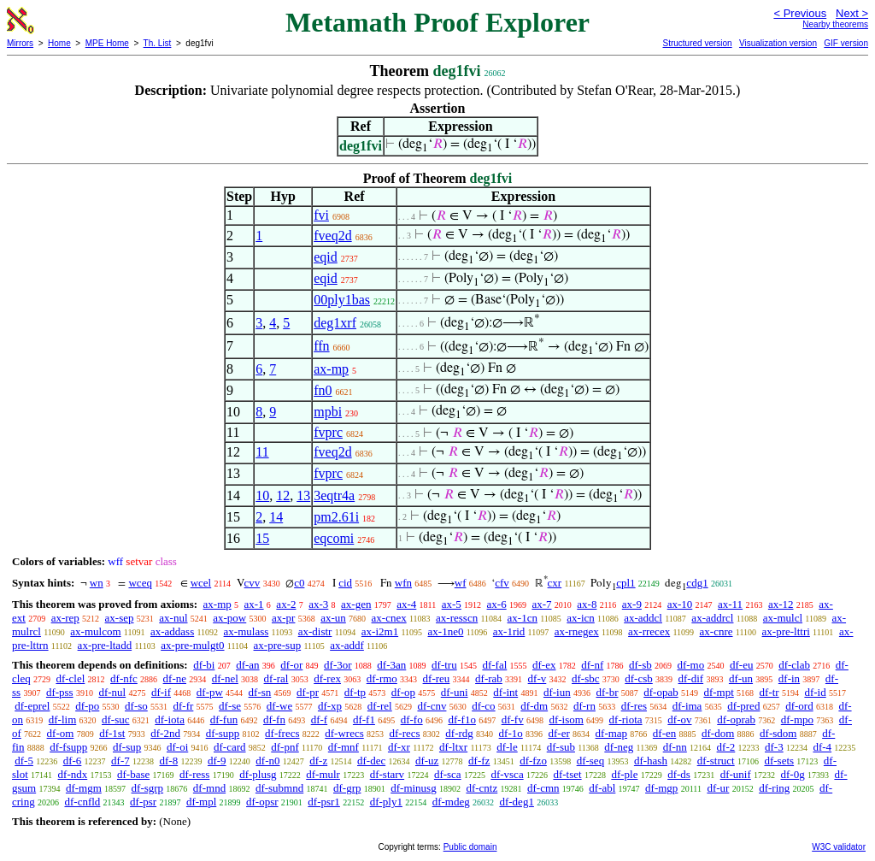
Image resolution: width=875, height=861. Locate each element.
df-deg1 (516, 801)
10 (262, 495)
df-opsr (262, 801)
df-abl (602, 787)
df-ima (687, 705)
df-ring (774, 787)
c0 (299, 582)
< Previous (799, 13)
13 (303, 495)
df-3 (774, 746)
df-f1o (462, 719)
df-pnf (285, 746)
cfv (502, 582)
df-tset (567, 774)
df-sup (127, 746)
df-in (789, 678)
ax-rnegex (577, 631)
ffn (321, 346)
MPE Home (107, 43)
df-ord (799, 705)
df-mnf (343, 746)
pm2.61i (336, 517)
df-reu (436, 678)
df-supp (223, 733)
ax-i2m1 (379, 631)
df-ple (624, 774)
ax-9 (632, 604)
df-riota (626, 719)
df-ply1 (386, 801)
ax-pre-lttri (786, 631)
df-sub (561, 746)
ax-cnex (389, 617)
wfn (403, 582)
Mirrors (20, 43)
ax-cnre (716, 631)
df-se (230, 705)
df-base (133, 774)
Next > (852, 13)
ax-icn (580, 617)
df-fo (412, 719)
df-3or (338, 664)
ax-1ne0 (446, 631)
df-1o (511, 733)
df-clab (794, 664)
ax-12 (781, 604)
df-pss (59, 692)
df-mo (690, 664)
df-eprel (32, 705)
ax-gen (356, 604)
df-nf (592, 664)
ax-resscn (457, 617)
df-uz (426, 760)
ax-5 (451, 604)
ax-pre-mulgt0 (192, 645)
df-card (230, 746)
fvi (321, 215)
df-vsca (506, 774)
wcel (201, 582)
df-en (664, 733)
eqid (326, 257)
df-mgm (84, 787)
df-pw (210, 692)
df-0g (793, 774)
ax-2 (286, 604)
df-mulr (323, 774)
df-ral (276, 678)
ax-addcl (643, 617)
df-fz (479, 760)
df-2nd (165, 733)
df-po (87, 705)
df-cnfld (82, 801)
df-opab (660, 692)
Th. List (158, 43)
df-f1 (364, 719)
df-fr (183, 705)
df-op (403, 692)
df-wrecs (344, 733)
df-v (537, 678)
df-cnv (431, 705)
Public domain (470, 847)
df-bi (203, 664)
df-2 (726, 746)
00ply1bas (342, 299)
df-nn (675, 746)
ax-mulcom (95, 631)
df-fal (494, 664)
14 (276, 517)
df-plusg (257, 774)
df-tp (355, 692)
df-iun (557, 692)
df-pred (743, 705)
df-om (60, 733)
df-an (247, 664)
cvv (252, 582)
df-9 (217, 760)
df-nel (225, 678)
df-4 (822, 746)
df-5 (24, 760)
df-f (319, 719)
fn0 (323, 390)
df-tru (444, 664)
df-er (559, 733)
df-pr (308, 692)
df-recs (405, 733)
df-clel (70, 678)
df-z (318, 760)
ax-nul (173, 617)
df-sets (779, 760)
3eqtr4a (334, 495)
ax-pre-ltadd (105, 645)
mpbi (328, 411)
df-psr (143, 801)
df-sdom (778, 733)
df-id (814, 692)
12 (283, 495)
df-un (741, 678)
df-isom (566, 719)
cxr (555, 582)
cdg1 (697, 582)
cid (345, 582)
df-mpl (201, 801)
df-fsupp (68, 746)
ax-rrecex (649, 631)
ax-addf (347, 645)
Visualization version (778, 43)
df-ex (543, 664)
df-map (612, 733)
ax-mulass (246, 631)
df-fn (274, 719)
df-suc (116, 719)
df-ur (718, 787)
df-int (505, 692)
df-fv (513, 719)
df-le (507, 746)
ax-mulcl (782, 617)
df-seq (591, 760)
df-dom (718, 733)
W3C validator (839, 847)
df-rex (327, 678)
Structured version (696, 43)
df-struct (716, 760)
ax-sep (119, 617)
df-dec (371, 760)
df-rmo (382, 678)
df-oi (177, 746)
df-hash (650, 760)
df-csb (639, 678)
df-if (161, 692)
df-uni (454, 692)
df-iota (170, 719)
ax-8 (586, 604)
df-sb (640, 664)
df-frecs (282, 733)
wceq (139, 582)
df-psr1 (324, 801)
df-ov (679, 719)
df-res (634, 705)
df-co (483, 705)
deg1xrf (335, 323)
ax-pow (229, 617)
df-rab (488, 678)
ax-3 (318, 604)
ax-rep (65, 617)
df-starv (387, 774)
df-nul (112, 692)
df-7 (120, 760)
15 (262, 538)
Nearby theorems (835, 24)
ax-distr (315, 631)
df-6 (72, 760)
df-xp (330, 705)
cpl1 (625, 582)
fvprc (328, 432)
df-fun (224, 719)
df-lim (63, 719)
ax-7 (541, 604)
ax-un (333, 617)
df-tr (769, 692)
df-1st (112, 733)
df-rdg (459, 733)
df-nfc (124, 678)
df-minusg (413, 787)
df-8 (169, 760)
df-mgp (661, 787)
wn (96, 582)
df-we (279, 705)
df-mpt (718, 692)
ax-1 (254, 604)
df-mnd (209, 787)
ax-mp (331, 369)
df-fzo (533, 760)
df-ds (678, 774)
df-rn (584, 705)
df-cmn (543, 787)
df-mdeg (451, 801)
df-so (136, 705)
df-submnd (279, 787)
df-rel (379, 705)
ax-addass (172, 631)
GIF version (846, 43)
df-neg (618, 746)
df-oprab (736, 719)
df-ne (174, 678)
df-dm (534, 705)
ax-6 (497, 604)
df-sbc (586, 678)
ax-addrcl (712, 617)
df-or (291, 664)
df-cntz (481, 787)
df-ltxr (453, 746)
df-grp (347, 787)
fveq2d (332, 235)
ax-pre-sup (278, 645)
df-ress (194, 774)
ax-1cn (522, 617)
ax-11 (730, 604)
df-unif (735, 774)
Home (59, 43)
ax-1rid (509, 631)
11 (261, 452)
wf (461, 582)
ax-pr (283, 617)
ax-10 (680, 604)
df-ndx (73, 774)
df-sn (260, 692)
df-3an (391, 664)
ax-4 (406, 604)
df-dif (691, 678)
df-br (607, 692)
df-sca (447, 774)
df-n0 (267, 760)
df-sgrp (148, 787)
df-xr (399, 746)
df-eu (741, 664)
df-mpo (797, 719)
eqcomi (334, 538)
